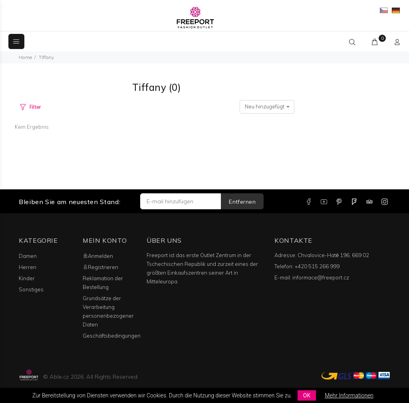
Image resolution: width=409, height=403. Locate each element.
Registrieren (100, 267)
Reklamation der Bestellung (103, 282)
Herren (27, 267)
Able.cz (59, 376)
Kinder (27, 278)
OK (306, 395)
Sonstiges (31, 289)
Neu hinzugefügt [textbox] (264, 106)
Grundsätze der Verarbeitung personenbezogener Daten (108, 311)
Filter (35, 107)
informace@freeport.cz (320, 277)
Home (25, 57)
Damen (28, 256)
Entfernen (242, 201)
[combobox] (267, 107)
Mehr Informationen (349, 395)
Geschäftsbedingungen (112, 335)
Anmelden (98, 256)
